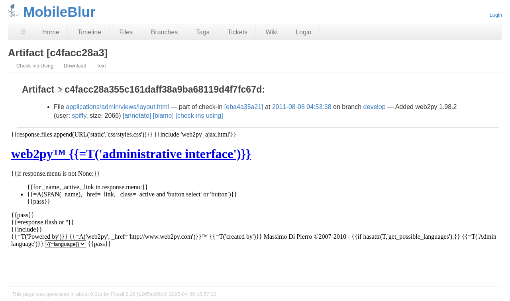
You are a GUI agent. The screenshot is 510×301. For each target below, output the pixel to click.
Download (75, 66)
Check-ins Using (34, 66)
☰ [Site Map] (23, 32)
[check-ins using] (199, 115)
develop (374, 106)
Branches (164, 32)
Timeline (89, 32)
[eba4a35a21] (243, 106)
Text (101, 66)
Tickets (237, 32)
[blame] (163, 115)
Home (50, 32)
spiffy (79, 115)
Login (496, 15)
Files (126, 32)
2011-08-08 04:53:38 (302, 106)
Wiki (272, 32)
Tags (203, 32)
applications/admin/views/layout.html (117, 106)
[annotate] (137, 115)
